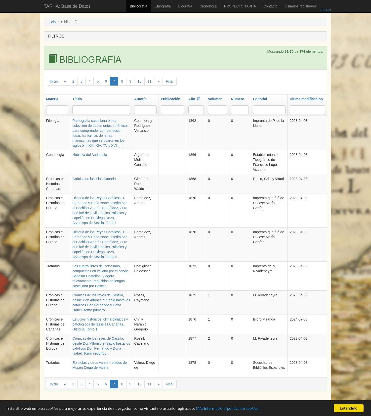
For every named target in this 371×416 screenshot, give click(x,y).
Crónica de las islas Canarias (94, 179)
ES (322, 10)
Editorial (260, 99)
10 (139, 81)
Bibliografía (138, 6)
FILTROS (56, 36)
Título (77, 99)
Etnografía (163, 6)
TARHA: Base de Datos (67, 6)
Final (169, 81)
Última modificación (306, 99)
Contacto (270, 6)
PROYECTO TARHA (240, 6)
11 (150, 81)
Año (194, 99)
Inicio (52, 22)
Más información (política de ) (228, 409)
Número (237, 99)
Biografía (185, 6)
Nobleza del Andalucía (89, 155)
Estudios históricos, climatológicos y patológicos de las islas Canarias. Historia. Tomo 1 (100, 324)
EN (328, 10)
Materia (52, 99)
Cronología (208, 6)
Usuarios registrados (301, 6)
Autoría (140, 99)
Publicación (170, 99)
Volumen (215, 99)
